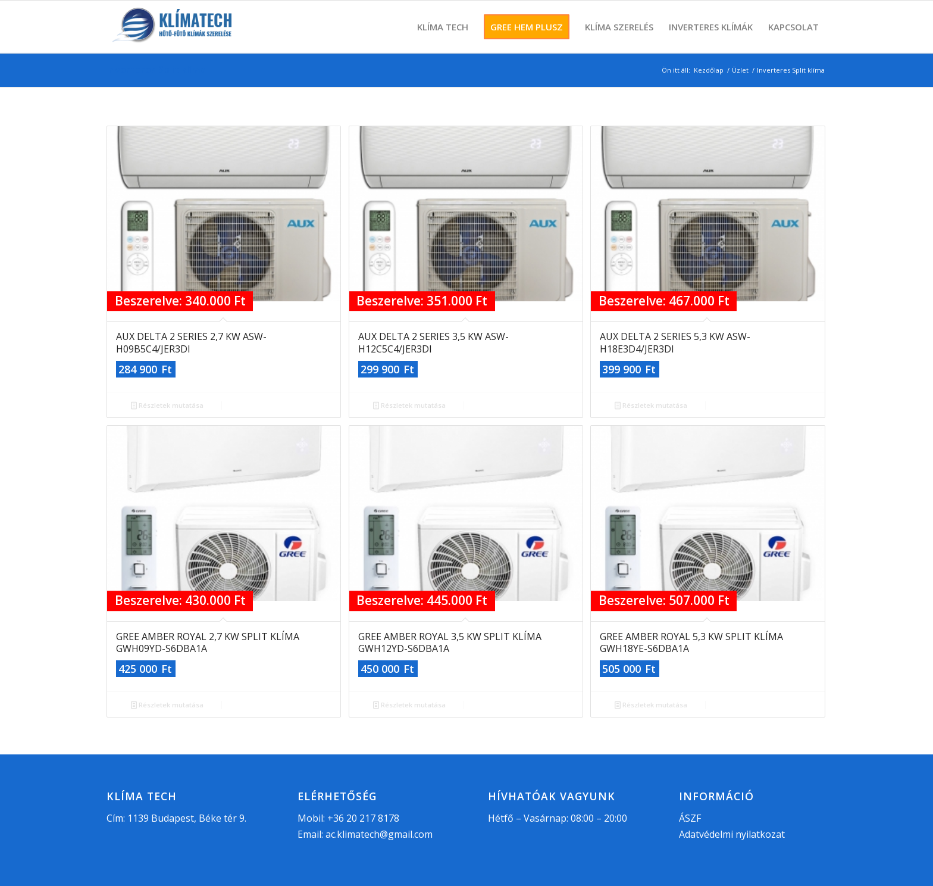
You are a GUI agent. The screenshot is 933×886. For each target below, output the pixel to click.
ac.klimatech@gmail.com (379, 834)
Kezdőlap (709, 69)
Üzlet (740, 69)
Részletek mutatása (167, 405)
